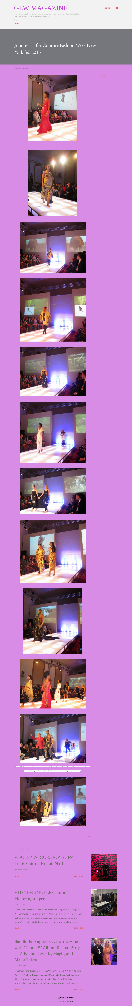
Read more (78, 876)
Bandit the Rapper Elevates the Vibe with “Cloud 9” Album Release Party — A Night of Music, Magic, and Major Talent (47, 950)
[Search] (108, 8)
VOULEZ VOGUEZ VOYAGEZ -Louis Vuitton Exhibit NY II (44, 860)
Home (17, 23)
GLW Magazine (41, 8)
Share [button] (104, 76)
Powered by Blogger (66, 997)
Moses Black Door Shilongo (51, 771)
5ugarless (70, 1001)
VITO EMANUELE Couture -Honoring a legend (42, 895)
